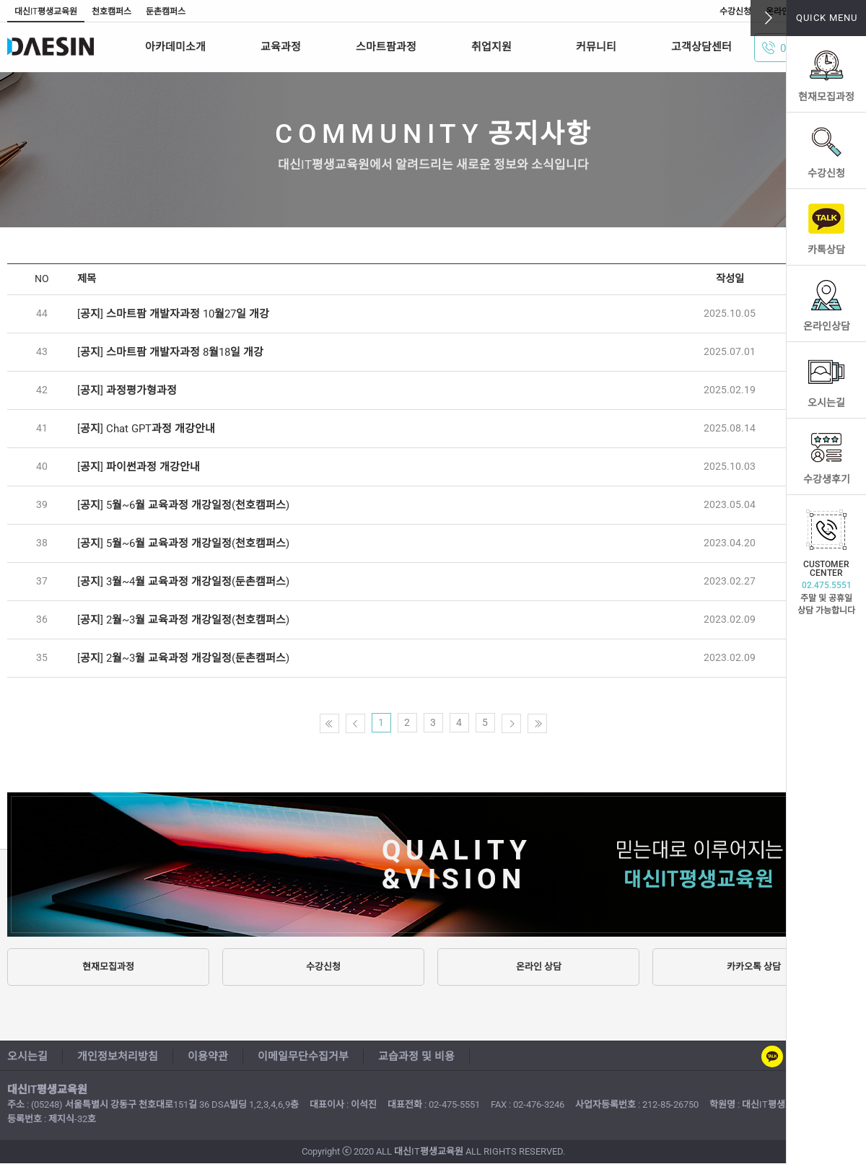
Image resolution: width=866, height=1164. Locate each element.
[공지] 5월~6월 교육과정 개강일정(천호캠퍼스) (183, 505)
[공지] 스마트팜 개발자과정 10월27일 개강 (173, 313)
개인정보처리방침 (117, 1056)
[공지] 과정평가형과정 (127, 390)
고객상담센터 (701, 46)
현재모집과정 (826, 96)
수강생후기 (826, 479)
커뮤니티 (596, 46)
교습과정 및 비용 (416, 1056)
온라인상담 (826, 326)
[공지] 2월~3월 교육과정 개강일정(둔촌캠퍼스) (183, 658)
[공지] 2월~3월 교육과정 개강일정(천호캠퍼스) (183, 619)
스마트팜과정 (386, 46)
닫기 (769, 18)
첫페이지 (329, 723)
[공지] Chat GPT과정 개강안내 (146, 428)
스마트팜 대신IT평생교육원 (66, 46)
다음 (511, 723)
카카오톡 (772, 1056)
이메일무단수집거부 (303, 1056)
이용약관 (208, 1056)
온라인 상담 (538, 966)
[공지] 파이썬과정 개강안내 (138, 466)
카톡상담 (826, 249)
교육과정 (281, 46)
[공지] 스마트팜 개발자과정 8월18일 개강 (170, 352)
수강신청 (826, 173)
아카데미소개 (175, 46)
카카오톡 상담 (754, 966)
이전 (355, 723)
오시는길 (826, 402)
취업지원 (491, 46)
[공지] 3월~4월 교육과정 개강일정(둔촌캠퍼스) (183, 581)
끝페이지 (537, 723)
